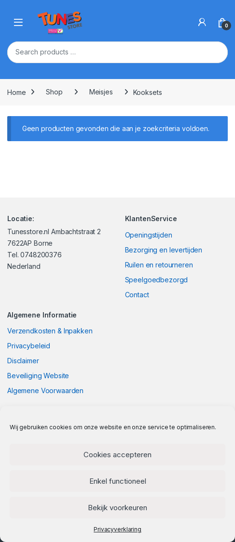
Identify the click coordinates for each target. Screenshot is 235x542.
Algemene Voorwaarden (45, 390)
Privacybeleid (28, 346)
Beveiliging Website (38, 375)
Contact (137, 295)
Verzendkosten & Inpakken (50, 331)
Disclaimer (23, 361)
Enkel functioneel (117, 481)
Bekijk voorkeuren (117, 507)
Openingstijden (148, 235)
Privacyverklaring (117, 529)
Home (16, 92)
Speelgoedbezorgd (156, 280)
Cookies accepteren (117, 454)
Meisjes (101, 92)
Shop (54, 92)
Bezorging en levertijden (164, 250)
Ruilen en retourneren (159, 265)
